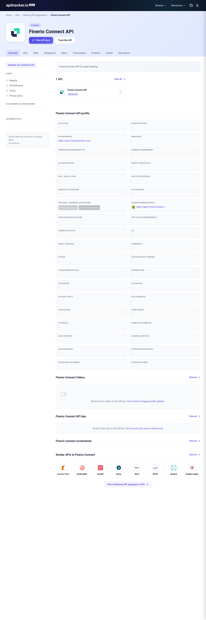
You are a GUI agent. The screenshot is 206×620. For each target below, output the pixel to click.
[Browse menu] (161, 5)
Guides (109, 53)
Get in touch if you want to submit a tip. (144, 428)
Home (9, 15)
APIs (17, 15)
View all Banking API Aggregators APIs (128, 484)
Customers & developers (20, 104)
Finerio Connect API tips (71, 416)
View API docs (41, 40)
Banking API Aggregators (35, 15)
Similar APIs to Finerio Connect (75, 454)
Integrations (50, 53)
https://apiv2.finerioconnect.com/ (74, 141)
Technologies (79, 53)
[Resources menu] (178, 5)
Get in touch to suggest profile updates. (146, 401)
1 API (59, 79)
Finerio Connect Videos (70, 377)
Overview (13, 53)
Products (96, 53)
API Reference (14, 85)
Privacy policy (14, 95)
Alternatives (124, 53)
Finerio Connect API (60, 15)
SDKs (36, 53)
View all (119, 79)
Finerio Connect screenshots (74, 441)
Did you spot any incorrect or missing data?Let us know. (25, 139)
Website (11, 80)
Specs (64, 53)
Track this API (65, 40)
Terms (11, 90)
